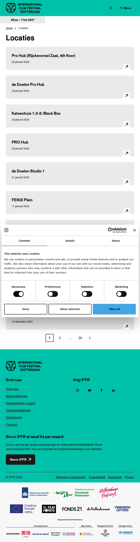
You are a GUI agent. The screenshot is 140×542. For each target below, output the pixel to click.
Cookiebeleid (97, 477)
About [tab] (116, 240)
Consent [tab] (24, 240)
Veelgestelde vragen (21, 403)
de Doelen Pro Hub (28, 84)
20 (81, 339)
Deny (25, 309)
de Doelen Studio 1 (28, 171)
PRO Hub (20, 142)
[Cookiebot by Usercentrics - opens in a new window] (111, 230)
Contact (11, 425)
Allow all (114, 309)
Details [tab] (70, 240)
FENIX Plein (22, 199)
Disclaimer (115, 477)
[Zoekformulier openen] (110, 8)
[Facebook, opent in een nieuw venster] (101, 390)
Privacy (129, 477)
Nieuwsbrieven (17, 396)
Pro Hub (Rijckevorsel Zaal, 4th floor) (44, 55)
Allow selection (70, 309)
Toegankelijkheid (18, 410)
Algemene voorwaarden (71, 477)
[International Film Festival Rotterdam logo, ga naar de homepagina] (24, 8)
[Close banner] (134, 230)
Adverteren (14, 417)
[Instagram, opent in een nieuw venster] (77, 390)
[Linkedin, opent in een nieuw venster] (113, 390)
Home (9, 28)
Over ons (12, 389)
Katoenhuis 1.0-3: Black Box (36, 113)
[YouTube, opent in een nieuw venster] (89, 390)
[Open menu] (125, 8)
